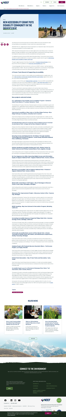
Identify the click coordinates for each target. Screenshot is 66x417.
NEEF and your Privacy (31, 406)
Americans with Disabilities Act (35, 63)
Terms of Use (6, 408)
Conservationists (50, 388)
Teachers (48, 383)
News (5, 8)
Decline (55, 413)
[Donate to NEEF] (59, 400)
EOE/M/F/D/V (25, 406)
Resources (47, 2)
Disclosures (11, 408)
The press (35, 388)
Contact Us (6, 403)
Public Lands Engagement (17, 292)
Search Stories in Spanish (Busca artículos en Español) (39, 392)
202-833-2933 (14, 403)
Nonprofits (36, 383)
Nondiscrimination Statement (17, 406)
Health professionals (51, 386)
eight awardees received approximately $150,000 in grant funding (28, 76)
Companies (35, 386)
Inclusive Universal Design (42, 62)
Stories (55, 2)
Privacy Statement (11, 415)
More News (33, 338)
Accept (48, 413)
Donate (62, 2)
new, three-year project (43, 82)
